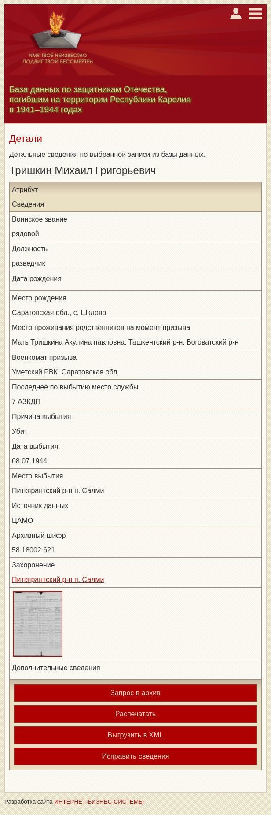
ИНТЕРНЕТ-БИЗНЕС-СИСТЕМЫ (99, 801)
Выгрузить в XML (136, 735)
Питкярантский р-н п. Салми (58, 579)
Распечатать (135, 714)
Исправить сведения (135, 756)
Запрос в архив (135, 692)
